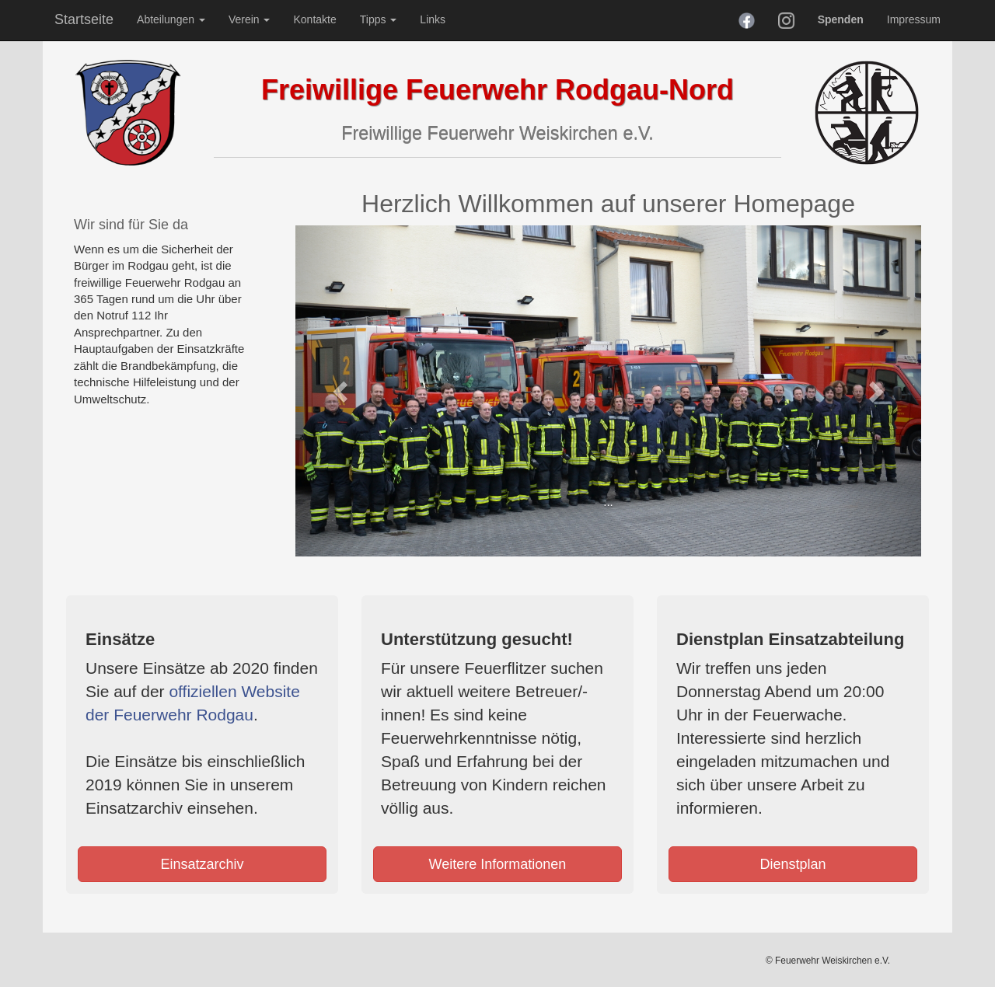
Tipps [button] (378, 19)
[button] (342, 390)
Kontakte (314, 19)
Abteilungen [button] (171, 19)
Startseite (83, 19)
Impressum (914, 19)
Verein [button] (250, 19)
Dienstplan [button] (792, 864)
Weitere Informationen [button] (498, 864)
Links (432, 19)
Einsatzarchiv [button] (201, 864)
